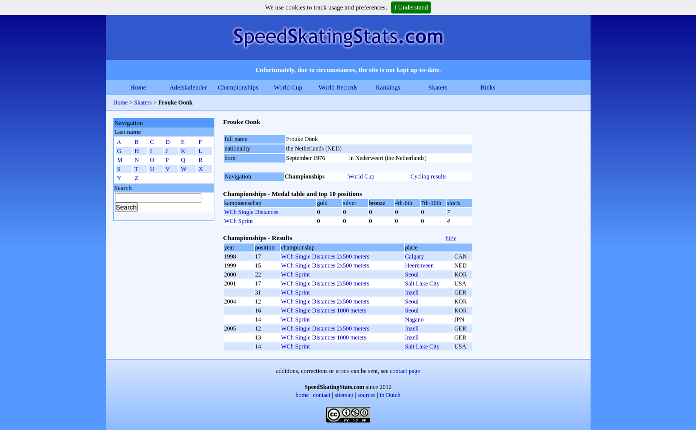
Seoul (412, 274)
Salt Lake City (422, 283)
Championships (238, 87)
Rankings (388, 87)
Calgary (414, 256)
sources (366, 395)
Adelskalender (188, 87)
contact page (405, 371)
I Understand (411, 7)
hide (451, 238)
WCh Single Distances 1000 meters (324, 310)
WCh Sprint (238, 221)
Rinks (487, 87)
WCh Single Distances (251, 212)
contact (322, 395)
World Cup (288, 87)
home (302, 395)
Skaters (437, 87)
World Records (337, 87)
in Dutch (390, 395)
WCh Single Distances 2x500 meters (325, 256)
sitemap (344, 395)
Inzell (412, 292)
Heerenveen (419, 265)
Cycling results (428, 176)
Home (138, 87)
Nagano (414, 319)
